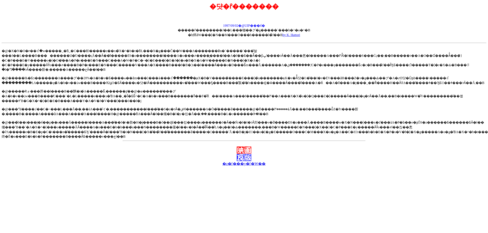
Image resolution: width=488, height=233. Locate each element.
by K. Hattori (291, 35)
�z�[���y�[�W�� (244, 164)
